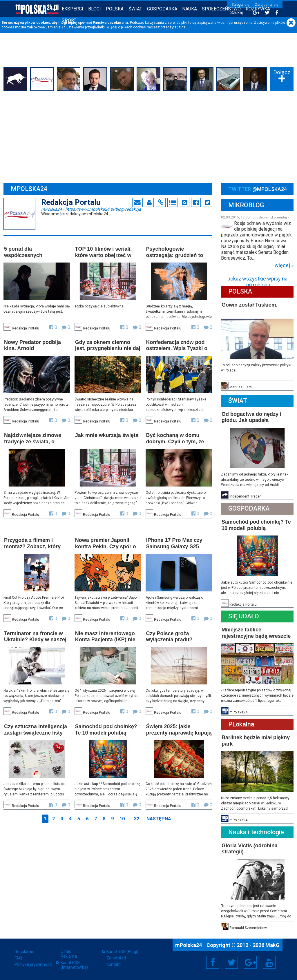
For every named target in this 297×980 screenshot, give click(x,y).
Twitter (231, 962)
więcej (282, 265)
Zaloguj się (240, 5)
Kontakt (113, 964)
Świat (135, 9)
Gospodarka (162, 9)
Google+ (250, 962)
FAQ (18, 958)
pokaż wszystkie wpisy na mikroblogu (257, 280)
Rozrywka (258, 9)
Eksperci (72, 9)
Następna (158, 818)
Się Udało (243, 616)
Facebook (212, 962)
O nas (66, 951)
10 (122, 818)
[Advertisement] (148, 136)
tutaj (182, 27)
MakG (272, 945)
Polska (115, 9)
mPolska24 (91, 209)
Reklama (69, 956)
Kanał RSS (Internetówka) (74, 965)
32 (136, 818)
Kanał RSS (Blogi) (122, 951)
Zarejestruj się (266, 5)
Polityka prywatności (33, 964)
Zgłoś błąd (116, 958)
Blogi (94, 9)
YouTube (269, 962)
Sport (69, 20)
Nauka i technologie (256, 832)
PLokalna (241, 724)
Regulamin (24, 951)
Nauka (189, 9)
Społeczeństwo (221, 9)
